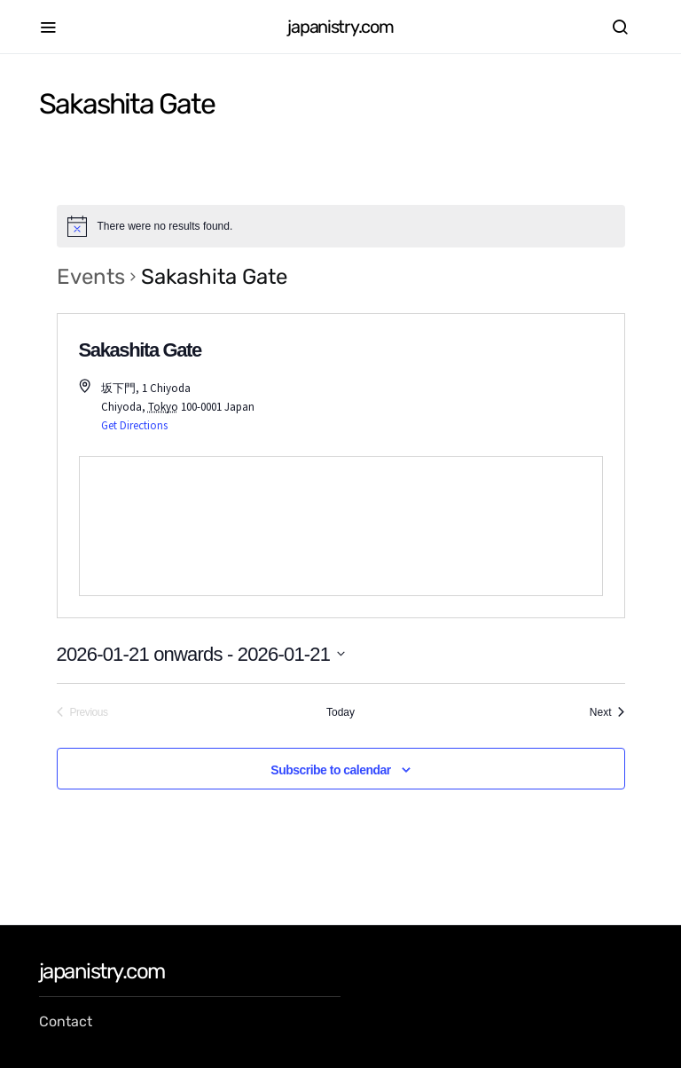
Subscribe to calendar (330, 770)
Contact (65, 1021)
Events (91, 276)
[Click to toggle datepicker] (201, 654)
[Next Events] (607, 712)
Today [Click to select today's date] (340, 712)
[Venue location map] (341, 526)
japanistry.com (340, 26)
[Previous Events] (82, 712)
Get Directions (134, 425)
